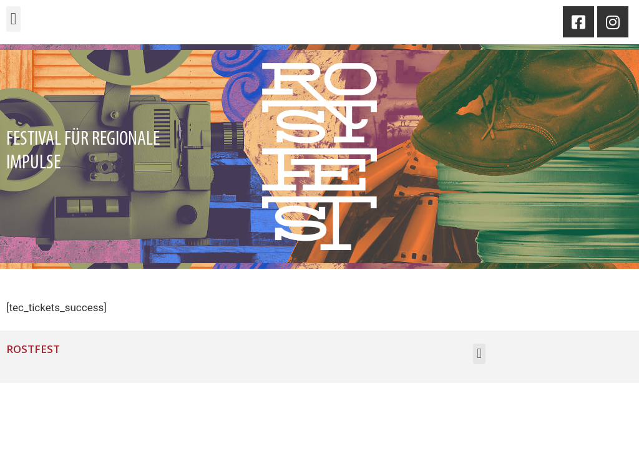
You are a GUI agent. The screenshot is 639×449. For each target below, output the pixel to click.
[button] (13, 19)
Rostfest (33, 349)
